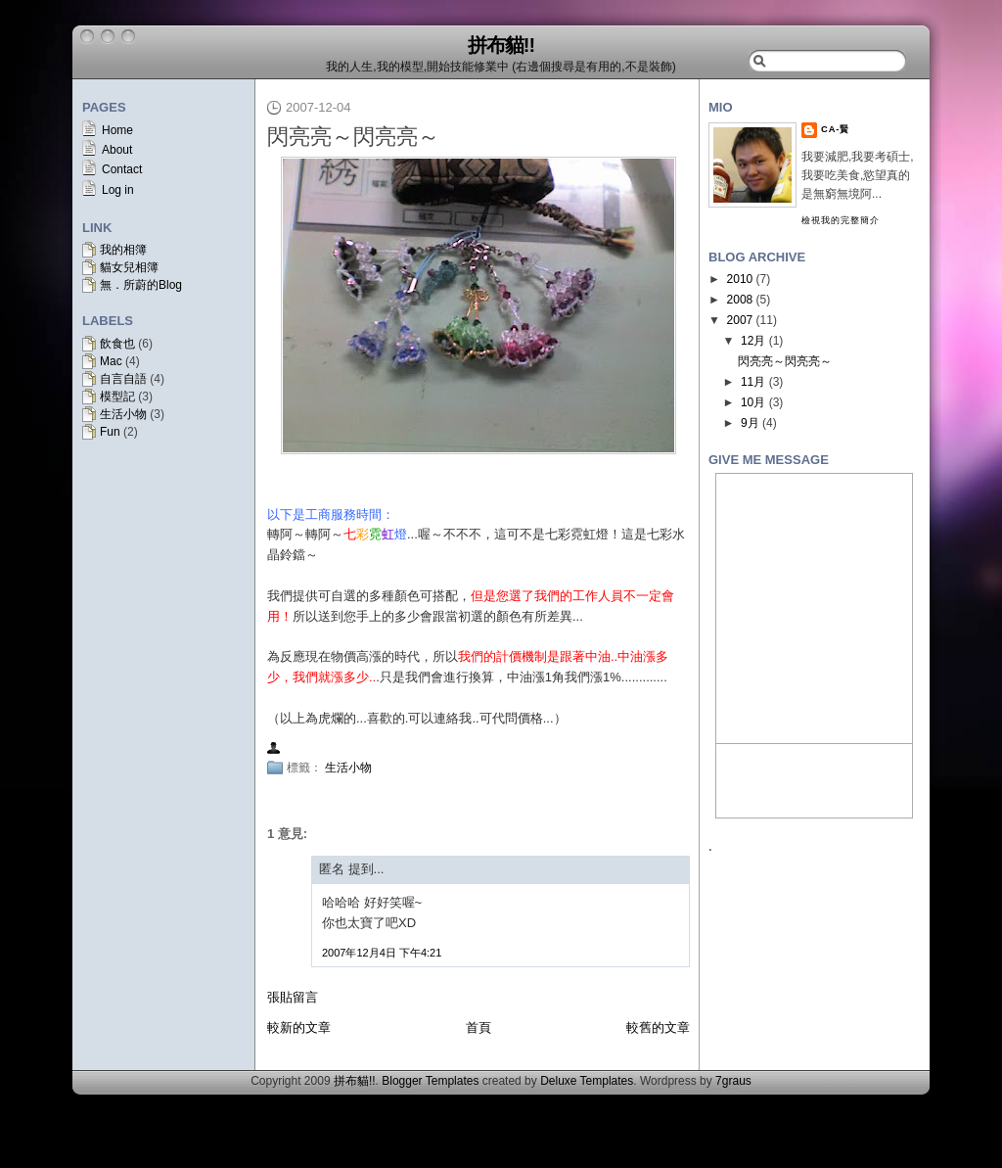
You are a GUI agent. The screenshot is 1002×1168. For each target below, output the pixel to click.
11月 (753, 382)
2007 (740, 320)
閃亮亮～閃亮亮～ (353, 136)
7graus (733, 1081)
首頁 (478, 1027)
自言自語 (123, 379)
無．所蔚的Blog (141, 285)
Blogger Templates (430, 1081)
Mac (111, 361)
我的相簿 (123, 250)
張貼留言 (292, 997)
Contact (122, 169)
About (117, 150)
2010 (740, 279)
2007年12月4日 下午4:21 (381, 952)
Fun (110, 432)
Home (117, 130)
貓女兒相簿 (129, 267)
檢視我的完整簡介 (840, 220)
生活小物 (123, 414)
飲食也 (117, 343)
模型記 (117, 396)
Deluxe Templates (586, 1081)
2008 (740, 299)
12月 (753, 341)
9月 (750, 423)
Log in (118, 190)
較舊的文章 (658, 1027)
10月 (753, 402)
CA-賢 (835, 129)
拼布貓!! (501, 45)
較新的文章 (299, 1027)
